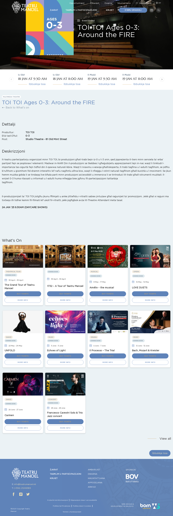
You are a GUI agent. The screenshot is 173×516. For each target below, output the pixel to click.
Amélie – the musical (101, 287)
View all (165, 438)
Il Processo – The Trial (102, 350)
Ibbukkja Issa (37, 84)
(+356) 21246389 (22, 488)
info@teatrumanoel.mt (25, 484)
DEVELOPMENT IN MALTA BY (122, 506)
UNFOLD (10, 350)
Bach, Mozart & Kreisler (145, 350)
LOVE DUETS (139, 287)
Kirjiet (110, 10)
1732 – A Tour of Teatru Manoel (65, 286)
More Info (23, 300)
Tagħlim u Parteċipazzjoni (82, 10)
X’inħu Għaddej (133, 10)
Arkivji (92, 487)
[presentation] (11, 79)
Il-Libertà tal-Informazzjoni (57, 500)
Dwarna (108, 3)
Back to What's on (15, 107)
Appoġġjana (143, 3)
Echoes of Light (56, 350)
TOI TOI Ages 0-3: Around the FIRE (108, 31)
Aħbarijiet (94, 3)
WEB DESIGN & (127, 504)
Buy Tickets (23, 294)
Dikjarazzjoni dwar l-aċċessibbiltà (83, 500)
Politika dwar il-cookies (82, 506)
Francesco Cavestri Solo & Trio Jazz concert (65, 414)
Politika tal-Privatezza (61, 506)
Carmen (9, 415)
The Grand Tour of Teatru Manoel (20, 287)
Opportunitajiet (77, 3)
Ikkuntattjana (123, 3)
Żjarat (54, 10)
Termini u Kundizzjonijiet (72, 512)
